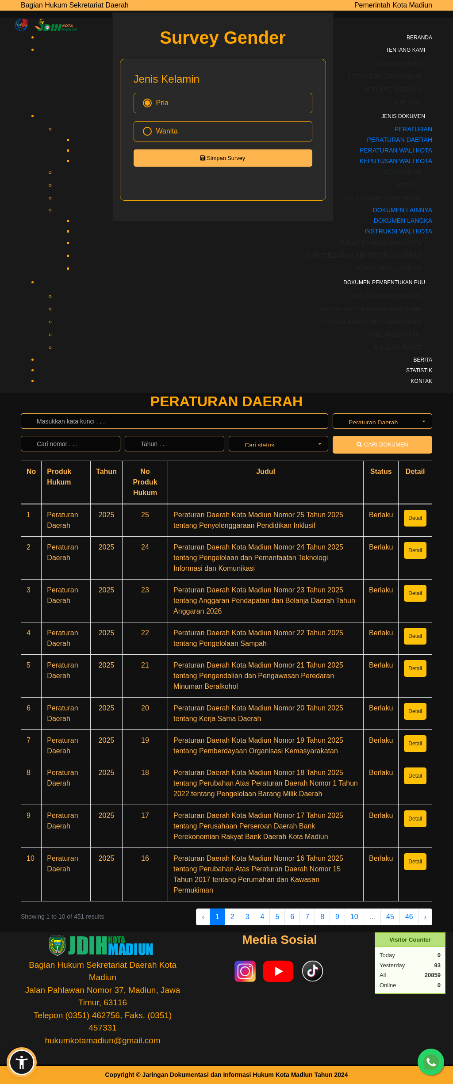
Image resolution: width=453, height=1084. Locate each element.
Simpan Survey (222, 158)
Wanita (160, 131)
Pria (156, 103)
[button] (22, 1062)
